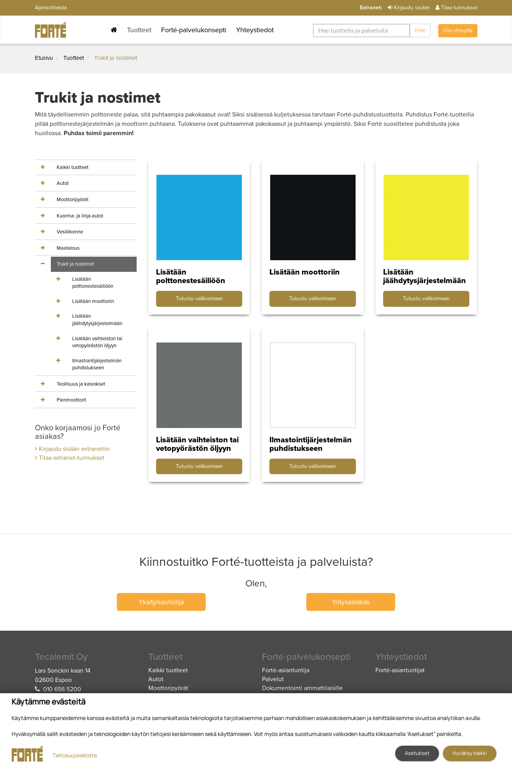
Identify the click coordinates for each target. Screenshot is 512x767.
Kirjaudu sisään (409, 7)
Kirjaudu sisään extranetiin (72, 449)
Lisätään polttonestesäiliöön (92, 283)
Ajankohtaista (51, 7)
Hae (420, 30)
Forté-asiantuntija (285, 670)
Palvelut (273, 679)
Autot (63, 183)
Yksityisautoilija (161, 602)
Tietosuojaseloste (74, 755)
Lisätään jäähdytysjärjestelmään (97, 320)
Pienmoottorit (71, 400)
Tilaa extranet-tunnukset (69, 458)
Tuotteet (139, 30)
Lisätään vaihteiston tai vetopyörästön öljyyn (97, 342)
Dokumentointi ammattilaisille (302, 688)
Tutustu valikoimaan (199, 298)
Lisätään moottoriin (93, 301)
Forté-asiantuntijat (400, 670)
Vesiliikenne (70, 232)
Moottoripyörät (73, 200)
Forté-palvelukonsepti (193, 30)
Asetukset (417, 753)
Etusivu (44, 57)
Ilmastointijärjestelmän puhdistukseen (96, 364)
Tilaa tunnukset (456, 7)
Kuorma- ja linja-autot (80, 216)
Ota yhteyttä (457, 30)
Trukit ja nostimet (115, 57)
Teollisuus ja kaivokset (81, 384)
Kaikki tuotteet (73, 167)
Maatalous (68, 248)
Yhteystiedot (255, 30)
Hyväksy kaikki (470, 753)
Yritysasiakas (351, 602)
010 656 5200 (62, 689)
